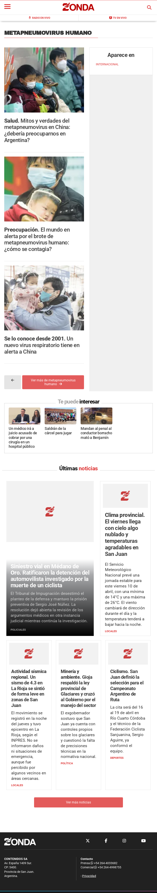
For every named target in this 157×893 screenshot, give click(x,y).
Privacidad (89, 876)
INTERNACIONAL (107, 64)
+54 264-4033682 (104, 863)
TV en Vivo (118, 18)
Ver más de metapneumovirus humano (53, 382)
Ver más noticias (78, 802)
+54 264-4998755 (107, 867)
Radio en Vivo (39, 18)
